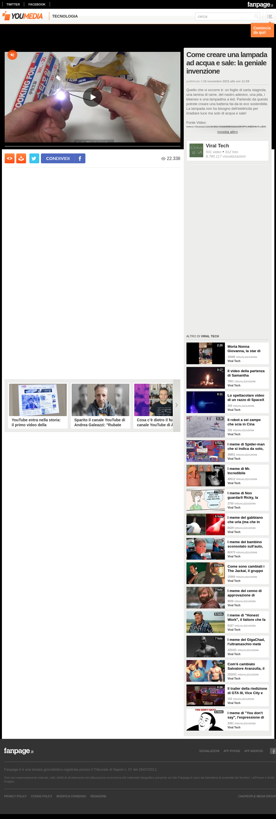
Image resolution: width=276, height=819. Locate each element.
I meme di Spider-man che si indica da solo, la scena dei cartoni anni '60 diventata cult (246, 446)
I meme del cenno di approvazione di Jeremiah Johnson (245, 593)
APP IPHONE (232, 751)
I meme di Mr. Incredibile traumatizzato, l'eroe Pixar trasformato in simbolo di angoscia (245, 471)
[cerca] (227, 16)
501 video (213, 152)
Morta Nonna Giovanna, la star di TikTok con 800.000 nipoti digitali (244, 348)
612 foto (231, 152)
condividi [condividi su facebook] (58, 158)
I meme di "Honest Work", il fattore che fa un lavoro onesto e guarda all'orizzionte (247, 617)
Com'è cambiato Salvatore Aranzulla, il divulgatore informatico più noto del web (247, 666)
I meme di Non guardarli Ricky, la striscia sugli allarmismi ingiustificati (247, 495)
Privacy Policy (15, 796)
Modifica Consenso (71, 796)
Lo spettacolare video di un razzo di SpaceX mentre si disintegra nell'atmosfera (246, 397)
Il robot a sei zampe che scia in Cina (244, 422)
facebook (36, 4)
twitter (13, 4)
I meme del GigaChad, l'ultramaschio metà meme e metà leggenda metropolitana (247, 642)
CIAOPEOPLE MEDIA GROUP (257, 796)
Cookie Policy (41, 796)
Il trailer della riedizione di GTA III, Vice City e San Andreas (247, 690)
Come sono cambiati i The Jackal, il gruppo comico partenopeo (246, 568)
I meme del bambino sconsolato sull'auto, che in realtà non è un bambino (246, 544)
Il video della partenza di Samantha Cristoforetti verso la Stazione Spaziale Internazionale (246, 373)
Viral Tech (217, 145)
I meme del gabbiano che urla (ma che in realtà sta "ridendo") (245, 519)
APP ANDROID (253, 751)
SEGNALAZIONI (209, 751)
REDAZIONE (98, 796)
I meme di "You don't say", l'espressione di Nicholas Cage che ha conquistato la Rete (246, 715)
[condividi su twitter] (34, 158)
